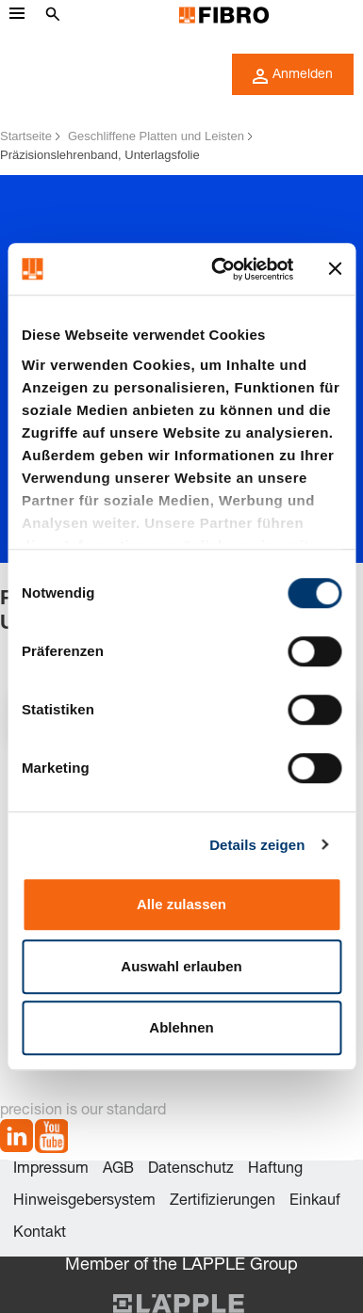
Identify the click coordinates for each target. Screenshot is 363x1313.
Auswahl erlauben (181, 966)
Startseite (26, 136)
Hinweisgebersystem (84, 1201)
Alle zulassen (181, 904)
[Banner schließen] (334, 269)
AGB (118, 1169)
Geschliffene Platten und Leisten (156, 136)
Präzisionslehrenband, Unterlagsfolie (100, 155)
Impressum (51, 1169)
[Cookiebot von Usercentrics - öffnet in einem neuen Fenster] (218, 269)
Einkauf (314, 1201)
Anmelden (293, 76)
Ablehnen (181, 1027)
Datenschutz (191, 1169)
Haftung (275, 1169)
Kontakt (39, 1233)
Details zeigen (257, 845)
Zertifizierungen (222, 1201)
